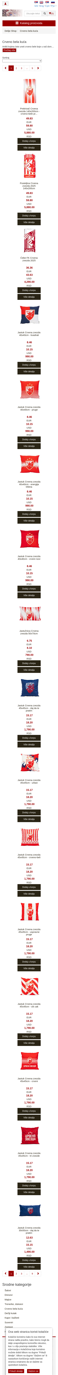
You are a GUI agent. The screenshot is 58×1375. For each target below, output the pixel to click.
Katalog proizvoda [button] (29, 23)
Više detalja (28, 147)
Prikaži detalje (16, 1371)
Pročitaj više (9, 50)
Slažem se (33, 1371)
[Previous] (5, 68)
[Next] (38, 68)
